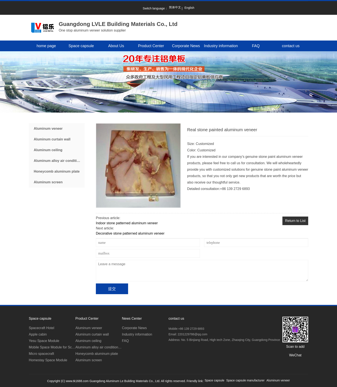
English (189, 7)
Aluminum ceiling (48, 150)
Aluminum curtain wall (52, 139)
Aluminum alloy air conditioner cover (59, 161)
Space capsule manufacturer (245, 380)
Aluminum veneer (48, 128)
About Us (116, 46)
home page (46, 46)
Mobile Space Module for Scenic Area (52, 347)
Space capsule (81, 46)
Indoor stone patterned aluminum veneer (127, 223)
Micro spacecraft (41, 353)
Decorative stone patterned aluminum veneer (130, 233)
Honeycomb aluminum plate (57, 171)
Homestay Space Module (48, 360)
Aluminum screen (48, 182)
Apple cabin (38, 334)
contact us (291, 46)
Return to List (295, 221)
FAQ (256, 46)
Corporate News (186, 46)
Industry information (221, 46)
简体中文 (175, 7)
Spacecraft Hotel (41, 328)
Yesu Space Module (44, 341)
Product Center (151, 46)
